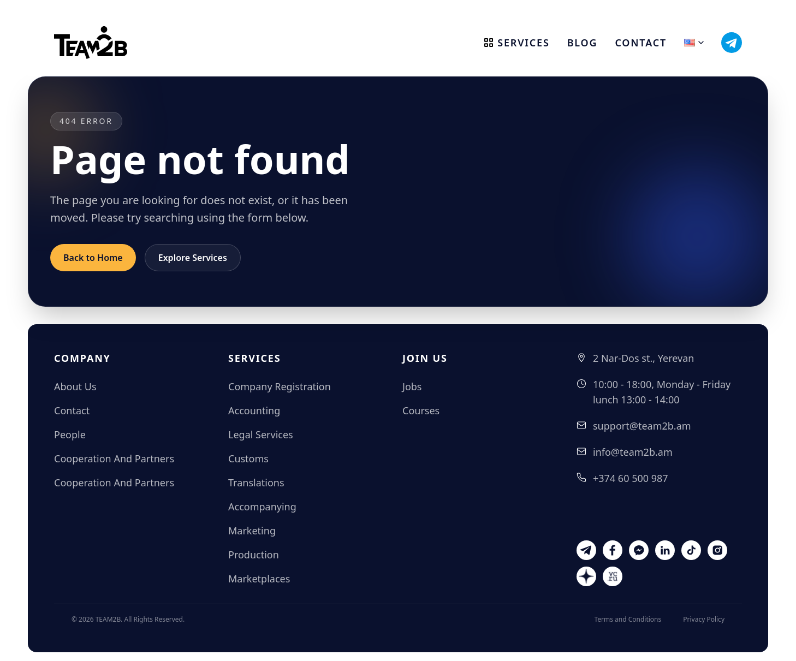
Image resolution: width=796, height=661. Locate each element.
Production (253, 554)
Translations (256, 482)
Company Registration (279, 386)
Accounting (254, 410)
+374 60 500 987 (630, 478)
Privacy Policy (703, 619)
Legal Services (260, 434)
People (70, 434)
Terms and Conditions (627, 619)
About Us (75, 386)
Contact (641, 42)
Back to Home (93, 258)
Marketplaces (259, 578)
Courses (420, 410)
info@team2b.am (633, 451)
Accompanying (262, 506)
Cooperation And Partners (114, 458)
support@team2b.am (642, 425)
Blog (582, 42)
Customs (248, 458)
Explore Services (192, 258)
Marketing (252, 530)
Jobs (412, 386)
